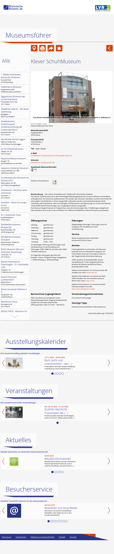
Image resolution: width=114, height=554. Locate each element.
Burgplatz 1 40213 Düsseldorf (15, 113)
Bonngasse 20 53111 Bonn (15, 304)
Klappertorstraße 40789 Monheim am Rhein (15, 89)
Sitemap (73, 537)
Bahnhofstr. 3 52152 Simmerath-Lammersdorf (15, 280)
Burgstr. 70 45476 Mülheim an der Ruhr (15, 161)
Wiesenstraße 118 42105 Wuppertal (15, 228)
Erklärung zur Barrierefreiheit (42, 537)
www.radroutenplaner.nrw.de (83, 289)
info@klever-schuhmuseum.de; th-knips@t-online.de (51, 155)
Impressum (6, 537)
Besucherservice (29, 489)
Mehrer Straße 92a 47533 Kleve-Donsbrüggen (15, 141)
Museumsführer (29, 35)
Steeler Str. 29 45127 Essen (15, 151)
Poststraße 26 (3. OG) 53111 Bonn (15, 100)
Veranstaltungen (29, 390)
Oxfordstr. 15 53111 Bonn (15, 253)
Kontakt (62, 537)
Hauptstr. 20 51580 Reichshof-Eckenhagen (15, 266)
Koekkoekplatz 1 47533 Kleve (15, 217)
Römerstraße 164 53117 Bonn (15, 128)
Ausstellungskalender (36, 341)
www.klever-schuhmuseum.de (43, 162)
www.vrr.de (89, 281)
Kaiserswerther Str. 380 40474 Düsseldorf (15, 170)
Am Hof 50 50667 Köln (15, 206)
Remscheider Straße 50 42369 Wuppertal (15, 240)
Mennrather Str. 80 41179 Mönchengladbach (15, 181)
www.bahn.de (91, 272)
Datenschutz (21, 537)
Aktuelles (18, 440)
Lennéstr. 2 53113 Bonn (15, 194)
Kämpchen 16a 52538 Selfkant (15, 293)
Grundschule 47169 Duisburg (15, 78)
